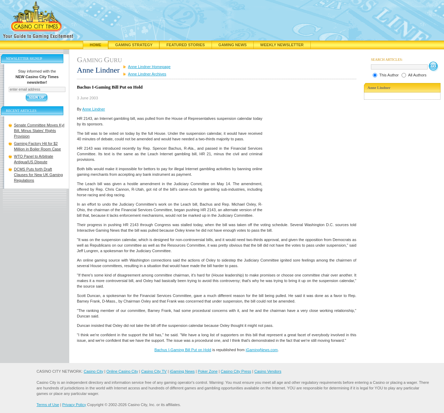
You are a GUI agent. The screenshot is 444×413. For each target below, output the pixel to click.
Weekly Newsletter (282, 45)
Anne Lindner (93, 109)
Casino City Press (236, 371)
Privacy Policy (74, 405)
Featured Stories (185, 45)
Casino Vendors (268, 371)
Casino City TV (154, 371)
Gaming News (233, 45)
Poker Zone (207, 371)
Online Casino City (122, 371)
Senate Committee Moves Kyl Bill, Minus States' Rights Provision (39, 130)
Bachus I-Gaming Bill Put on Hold (182, 350)
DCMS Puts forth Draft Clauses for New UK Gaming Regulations (38, 174)
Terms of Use (48, 405)
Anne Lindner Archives (147, 74)
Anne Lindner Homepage (149, 67)
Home (95, 45)
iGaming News (182, 371)
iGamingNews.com (262, 350)
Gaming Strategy (133, 45)
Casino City (93, 371)
